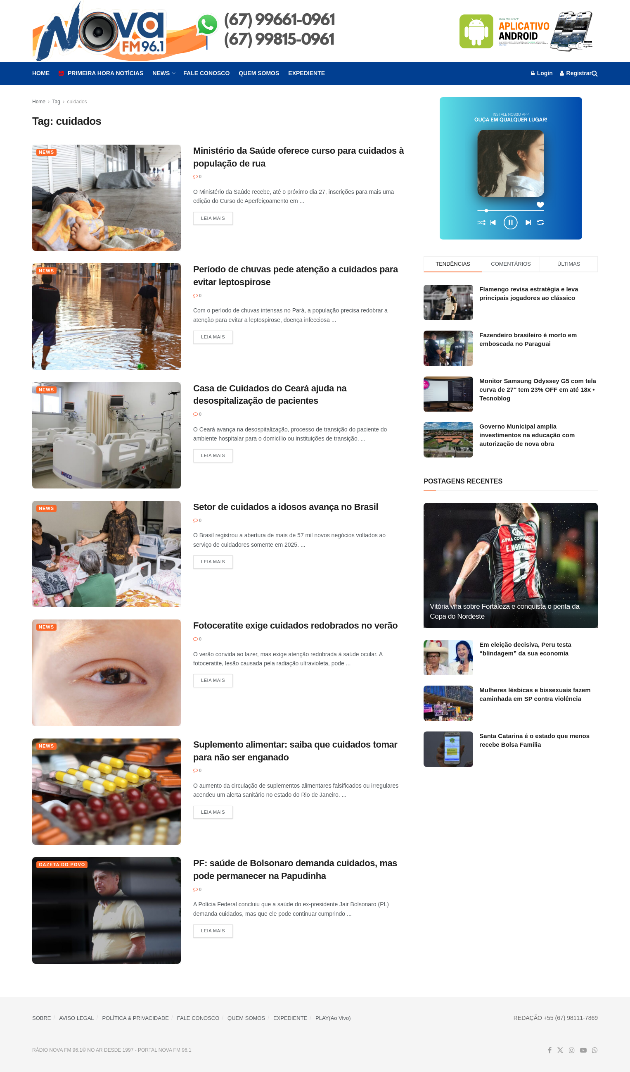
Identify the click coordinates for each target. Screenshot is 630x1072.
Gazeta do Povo (62, 864)
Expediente (306, 73)
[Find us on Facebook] (550, 1050)
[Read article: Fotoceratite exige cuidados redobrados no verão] (106, 672)
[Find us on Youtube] (583, 1050)
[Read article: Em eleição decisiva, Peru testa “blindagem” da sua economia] (448, 658)
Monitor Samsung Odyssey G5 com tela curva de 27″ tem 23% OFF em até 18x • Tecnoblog (537, 389)
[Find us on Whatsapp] (595, 1050)
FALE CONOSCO (198, 1018)
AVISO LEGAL (76, 1018)
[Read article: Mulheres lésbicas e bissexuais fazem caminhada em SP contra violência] (448, 703)
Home (41, 73)
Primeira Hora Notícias (101, 73)
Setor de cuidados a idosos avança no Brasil (285, 507)
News (161, 73)
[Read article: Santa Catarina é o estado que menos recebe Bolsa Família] (448, 749)
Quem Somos (259, 73)
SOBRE (41, 1018)
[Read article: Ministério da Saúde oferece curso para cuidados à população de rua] (106, 198)
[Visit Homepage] (202, 31)
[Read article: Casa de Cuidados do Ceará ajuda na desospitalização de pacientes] (106, 435)
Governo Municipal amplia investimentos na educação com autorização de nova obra (527, 435)
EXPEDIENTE (290, 1018)
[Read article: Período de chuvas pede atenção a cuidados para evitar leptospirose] (106, 316)
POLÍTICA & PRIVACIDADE (135, 1018)
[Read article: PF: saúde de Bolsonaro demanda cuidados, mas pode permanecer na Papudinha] (106, 910)
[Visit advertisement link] (526, 31)
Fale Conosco (206, 73)
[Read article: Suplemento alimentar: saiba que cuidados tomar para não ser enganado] (106, 791)
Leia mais (217, 218)
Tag (56, 102)
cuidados (77, 102)
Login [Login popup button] (542, 73)
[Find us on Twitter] (560, 1050)
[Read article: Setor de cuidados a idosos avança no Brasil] (106, 554)
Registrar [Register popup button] (576, 73)
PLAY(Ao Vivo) (333, 1018)
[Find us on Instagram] (572, 1050)
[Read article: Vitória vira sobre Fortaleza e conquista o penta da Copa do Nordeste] (511, 565)
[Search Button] (595, 73)
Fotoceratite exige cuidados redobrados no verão (295, 625)
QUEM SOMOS (246, 1018)
